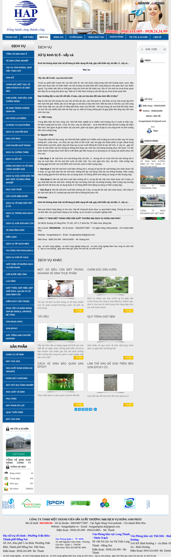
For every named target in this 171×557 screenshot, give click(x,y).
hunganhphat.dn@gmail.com (82, 235)
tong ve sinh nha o (85, 556)
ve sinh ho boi (95, 248)
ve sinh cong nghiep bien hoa (104, 246)
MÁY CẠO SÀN (13, 419)
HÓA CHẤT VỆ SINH (15, 392)
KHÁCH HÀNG (116, 37)
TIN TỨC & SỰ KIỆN (138, 37)
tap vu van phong (48, 248)
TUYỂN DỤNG (75, 37)
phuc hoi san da (81, 248)
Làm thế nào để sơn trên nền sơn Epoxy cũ (108, 396)
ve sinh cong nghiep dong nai (75, 246)
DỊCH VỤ (44, 37)
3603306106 (54, 228)
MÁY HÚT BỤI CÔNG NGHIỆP (20, 385)
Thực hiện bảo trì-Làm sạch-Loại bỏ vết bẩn (59, 395)
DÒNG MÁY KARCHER (16, 378)
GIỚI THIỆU (28, 37)
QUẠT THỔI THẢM (14, 412)
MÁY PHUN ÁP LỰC (15, 405)
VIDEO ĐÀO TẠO (96, 37)
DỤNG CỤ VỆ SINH (15, 354)
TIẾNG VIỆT (144, 3)
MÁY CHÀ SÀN (13, 361)
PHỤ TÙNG (11, 399)
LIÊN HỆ (157, 37)
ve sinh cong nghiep (52, 246)
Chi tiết (78, 310)
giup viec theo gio (65, 248)
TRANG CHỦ (11, 37)
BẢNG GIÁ (58, 37)
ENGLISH (159, 3)
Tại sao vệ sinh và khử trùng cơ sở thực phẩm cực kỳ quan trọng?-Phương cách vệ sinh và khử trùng (61, 305)
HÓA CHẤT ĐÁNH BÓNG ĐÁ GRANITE (19, 370)
